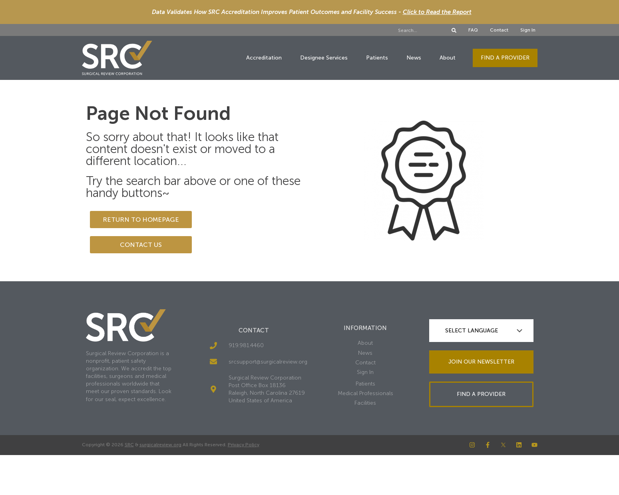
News (413, 57)
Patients (377, 57)
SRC (129, 444)
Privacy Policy (243, 444)
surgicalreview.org (160, 444)
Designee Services (324, 57)
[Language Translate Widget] (481, 330)
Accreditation (264, 57)
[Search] (454, 30)
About (448, 57)
